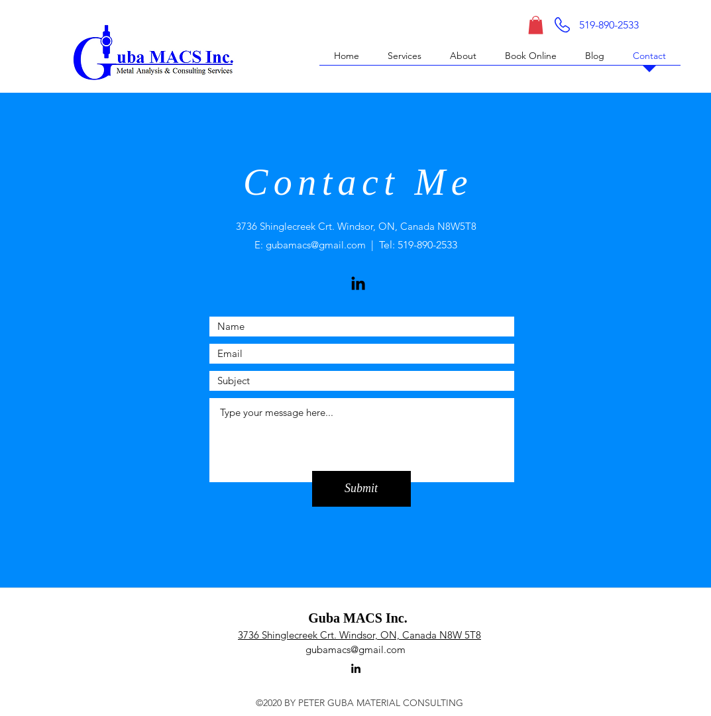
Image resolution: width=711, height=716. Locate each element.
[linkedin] (355, 668)
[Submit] (361, 489)
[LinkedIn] (358, 283)
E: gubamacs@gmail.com (310, 244)
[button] (535, 25)
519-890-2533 (427, 244)
